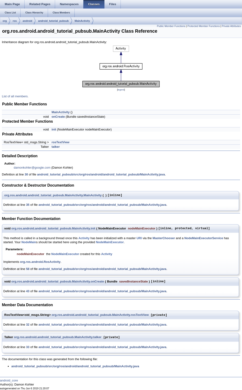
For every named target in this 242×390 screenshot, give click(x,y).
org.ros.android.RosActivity (40, 262)
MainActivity (82, 20)
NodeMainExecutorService (203, 238)
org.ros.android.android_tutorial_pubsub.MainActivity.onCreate (57, 281)
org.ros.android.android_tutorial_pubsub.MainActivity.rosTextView (100, 315)
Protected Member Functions (203, 26)
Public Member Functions (171, 26)
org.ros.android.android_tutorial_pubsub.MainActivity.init (53, 228)
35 (27, 204)
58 (27, 269)
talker (56, 146)
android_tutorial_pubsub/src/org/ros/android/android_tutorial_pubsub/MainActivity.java (101, 174)
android (27, 20)
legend (121, 90)
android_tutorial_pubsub (53, 20)
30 (26, 174)
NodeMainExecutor (110, 242)
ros (15, 20)
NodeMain (29, 242)
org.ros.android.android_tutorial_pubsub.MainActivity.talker (57, 337)
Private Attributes (231, 26)
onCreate (58, 116)
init (54, 129)
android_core (9, 380)
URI (139, 238)
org (5, 20)
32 (27, 324)
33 (27, 347)
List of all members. (15, 96)
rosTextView (60, 142)
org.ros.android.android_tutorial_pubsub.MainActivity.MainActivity (53, 195)
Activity (84, 238)
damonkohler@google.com (32, 167)
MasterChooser (164, 238)
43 (27, 291)
